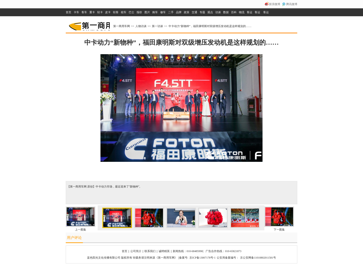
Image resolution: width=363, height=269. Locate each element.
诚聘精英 (164, 251)
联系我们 (150, 251)
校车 (123, 12)
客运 (249, 12)
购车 (155, 12)
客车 (84, 12)
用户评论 (74, 238)
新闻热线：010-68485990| (188, 251)
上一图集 (80, 229)
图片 (147, 12)
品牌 (179, 12)
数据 (226, 12)
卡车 (76, 12)
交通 (194, 12)
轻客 (116, 12)
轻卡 (100, 12)
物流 (241, 12)
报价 (139, 12)
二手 (171, 12)
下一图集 (279, 229)
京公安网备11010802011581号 (258, 257)
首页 (68, 12)
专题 (202, 12)
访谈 (218, 12)
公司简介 (135, 251)
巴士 (131, 12)
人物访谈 (141, 26)
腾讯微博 (291, 4)
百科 (234, 12)
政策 (186, 12)
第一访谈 (157, 26)
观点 (210, 12)
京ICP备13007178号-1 (202, 257)
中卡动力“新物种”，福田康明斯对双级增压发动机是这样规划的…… (210, 26)
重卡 (92, 12)
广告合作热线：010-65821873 (223, 251)
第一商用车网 (89, 24)
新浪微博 (274, 4)
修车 (163, 12)
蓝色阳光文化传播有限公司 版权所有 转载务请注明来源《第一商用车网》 (132, 257)
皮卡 (108, 12)
